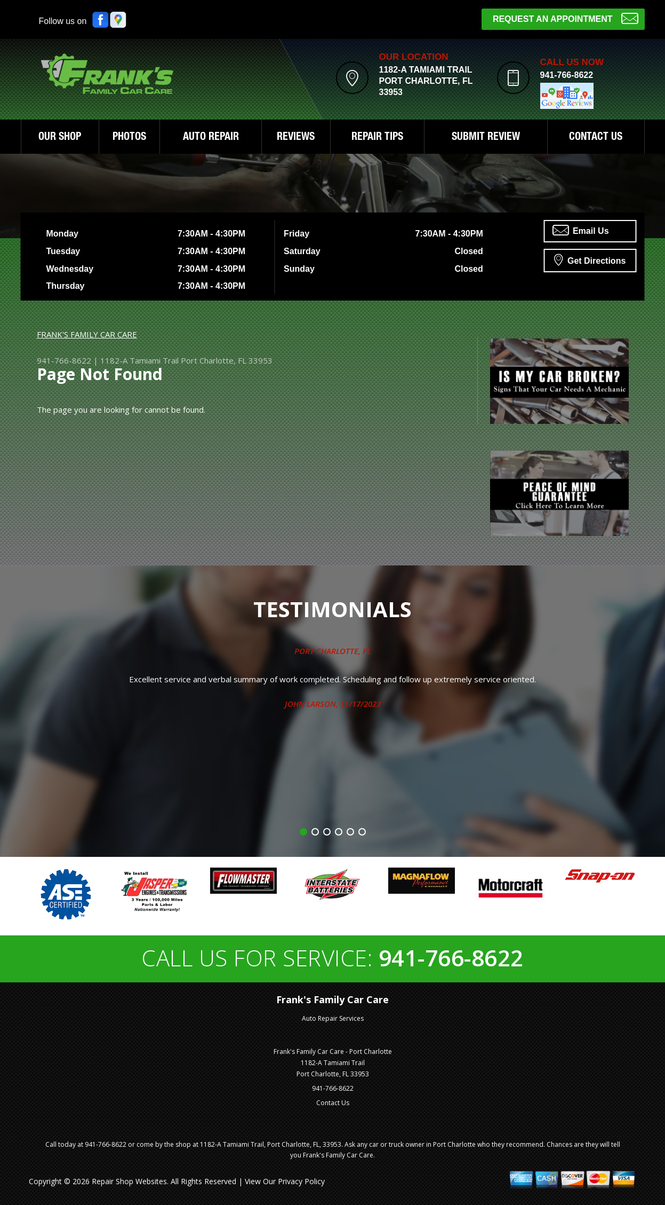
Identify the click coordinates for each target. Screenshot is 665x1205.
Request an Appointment (565, 17)
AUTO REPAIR (211, 137)
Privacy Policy (301, 1181)
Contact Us (332, 1102)
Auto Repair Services (333, 1018)
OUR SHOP (59, 137)
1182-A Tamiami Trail (139, 360)
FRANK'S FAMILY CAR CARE (87, 334)
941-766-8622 (567, 75)
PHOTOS (129, 137)
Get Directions (590, 259)
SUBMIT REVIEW (486, 137)
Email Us (580, 230)
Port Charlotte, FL (332, 650)
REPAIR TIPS (377, 137)
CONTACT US (595, 137)
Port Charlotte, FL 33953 (227, 360)
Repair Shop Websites (129, 1181)
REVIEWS (296, 137)
